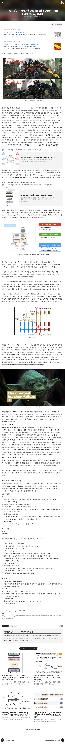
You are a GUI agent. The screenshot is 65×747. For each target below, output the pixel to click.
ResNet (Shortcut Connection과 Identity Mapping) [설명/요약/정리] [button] (16, 706)
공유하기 (32, 648)
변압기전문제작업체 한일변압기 (14, 32)
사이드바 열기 (2, 2)
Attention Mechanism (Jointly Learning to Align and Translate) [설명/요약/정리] (18, 635)
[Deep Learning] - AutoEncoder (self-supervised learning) (21, 150)
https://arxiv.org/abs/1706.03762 (15, 611)
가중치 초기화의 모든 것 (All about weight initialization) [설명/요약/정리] (47, 638)
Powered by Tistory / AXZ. (11, 740)
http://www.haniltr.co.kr (10, 29)
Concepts (16, 632)
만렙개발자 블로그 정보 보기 (63, 2)
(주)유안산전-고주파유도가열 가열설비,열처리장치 (21, 44)
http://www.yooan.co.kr (10, 41)
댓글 (24, 648)
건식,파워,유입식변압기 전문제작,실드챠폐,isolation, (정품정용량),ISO (25, 34)
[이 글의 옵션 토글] (7, 626)
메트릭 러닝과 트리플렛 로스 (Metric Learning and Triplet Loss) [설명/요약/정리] (47, 635)
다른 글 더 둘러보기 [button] (32, 729)
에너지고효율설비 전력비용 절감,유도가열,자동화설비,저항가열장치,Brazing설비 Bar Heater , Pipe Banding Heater (22, 47)
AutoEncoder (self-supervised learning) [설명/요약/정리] (18, 640)
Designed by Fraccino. (55, 740)
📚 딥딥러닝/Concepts (37, 16)
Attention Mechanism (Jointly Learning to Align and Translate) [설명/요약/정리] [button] (16, 670)
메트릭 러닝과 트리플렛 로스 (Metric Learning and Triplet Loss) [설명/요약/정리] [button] (48, 670)
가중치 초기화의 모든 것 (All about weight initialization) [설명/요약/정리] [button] (48, 707)
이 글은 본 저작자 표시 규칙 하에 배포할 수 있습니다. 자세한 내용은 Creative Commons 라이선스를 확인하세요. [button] (61, 626)
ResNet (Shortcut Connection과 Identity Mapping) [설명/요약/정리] (18, 638)
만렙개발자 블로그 (2, 740)
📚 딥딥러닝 (8, 632)
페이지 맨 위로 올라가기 (63, 740)
